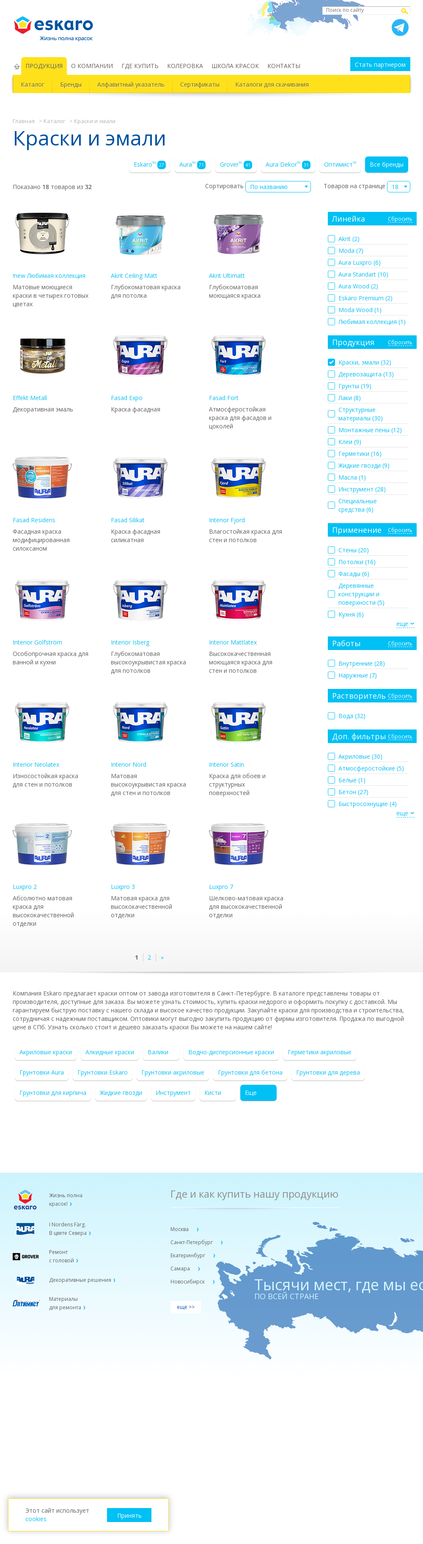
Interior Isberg (140, 608)
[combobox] (278, 186)
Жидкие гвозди (121, 1093)
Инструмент (173, 1093)
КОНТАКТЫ (283, 66)
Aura (192, 164)
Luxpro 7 (238, 853)
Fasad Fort (238, 364)
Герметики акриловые (320, 1052)
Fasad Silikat (140, 486)
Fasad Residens (42, 486)
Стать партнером (380, 64)
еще (402, 624)
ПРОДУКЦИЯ (44, 66)
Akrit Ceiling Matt (140, 242)
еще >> (186, 1307)
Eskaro (150, 164)
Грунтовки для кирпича (52, 1093)
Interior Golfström (42, 608)
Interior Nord (140, 730)
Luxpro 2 (42, 853)
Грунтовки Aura (41, 1072)
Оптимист (340, 164)
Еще (251, 1093)
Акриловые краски (45, 1052)
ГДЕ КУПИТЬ (140, 66)
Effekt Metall (42, 364)
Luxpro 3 (140, 853)
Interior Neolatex (42, 730)
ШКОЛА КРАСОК (235, 66)
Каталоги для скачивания (272, 84)
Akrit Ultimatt (238, 242)
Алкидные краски (109, 1052)
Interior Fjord (238, 486)
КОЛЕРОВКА (185, 66)
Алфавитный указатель (131, 84)
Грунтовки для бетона (250, 1072)
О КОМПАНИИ (92, 66)
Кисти (212, 1093)
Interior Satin (238, 730)
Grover (236, 164)
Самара (180, 1268)
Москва (180, 1229)
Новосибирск (188, 1281)
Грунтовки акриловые (172, 1072)
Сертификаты (200, 84)
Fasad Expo (140, 364)
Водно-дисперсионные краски (231, 1052)
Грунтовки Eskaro (102, 1072)
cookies (36, 1519)
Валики (158, 1052)
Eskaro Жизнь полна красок (57, 25)
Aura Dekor (288, 164)
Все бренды (387, 164)
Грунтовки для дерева (328, 1072)
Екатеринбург (188, 1255)
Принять (129, 1515)
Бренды (71, 84)
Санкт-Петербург (192, 1242)
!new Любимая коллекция (49, 242)
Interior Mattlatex (238, 608)
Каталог (32, 84)
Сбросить (400, 219)
